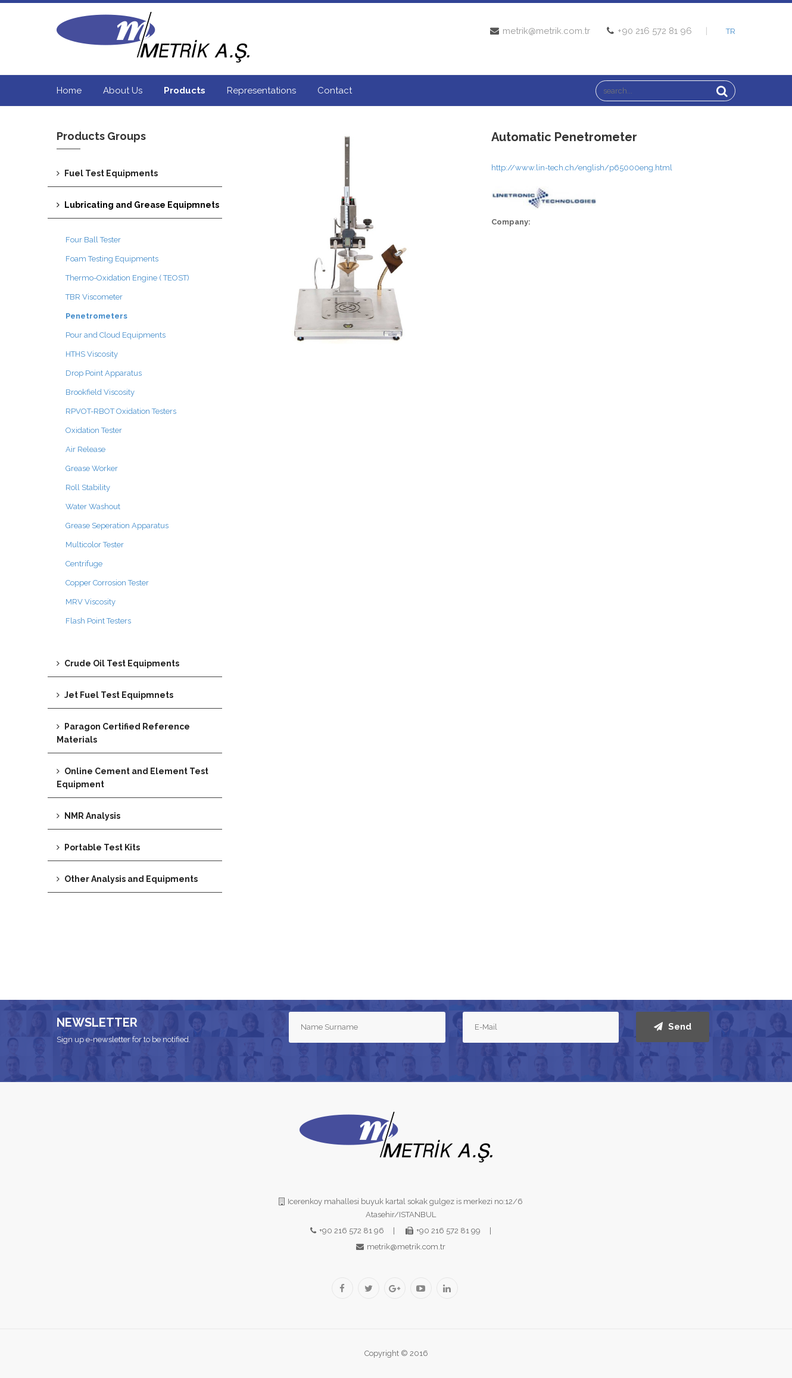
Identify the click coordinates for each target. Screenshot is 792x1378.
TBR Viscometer (94, 296)
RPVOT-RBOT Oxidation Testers (121, 411)
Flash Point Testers (98, 620)
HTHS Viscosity (92, 354)
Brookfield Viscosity (100, 392)
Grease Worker (92, 468)
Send (672, 1026)
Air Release (85, 449)
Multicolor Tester (95, 544)
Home (69, 90)
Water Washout (93, 506)
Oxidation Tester (94, 430)
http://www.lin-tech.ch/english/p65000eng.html (581, 167)
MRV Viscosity (91, 601)
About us (122, 90)
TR (730, 31)
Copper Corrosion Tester (107, 582)
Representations (261, 90)
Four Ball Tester (93, 239)
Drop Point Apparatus (104, 373)
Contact (334, 90)
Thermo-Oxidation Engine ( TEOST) (127, 277)
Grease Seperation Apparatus (117, 525)
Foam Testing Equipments (112, 258)
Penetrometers (96, 315)
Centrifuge (84, 563)
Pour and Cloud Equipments (116, 335)
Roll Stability (88, 487)
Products (184, 90)
